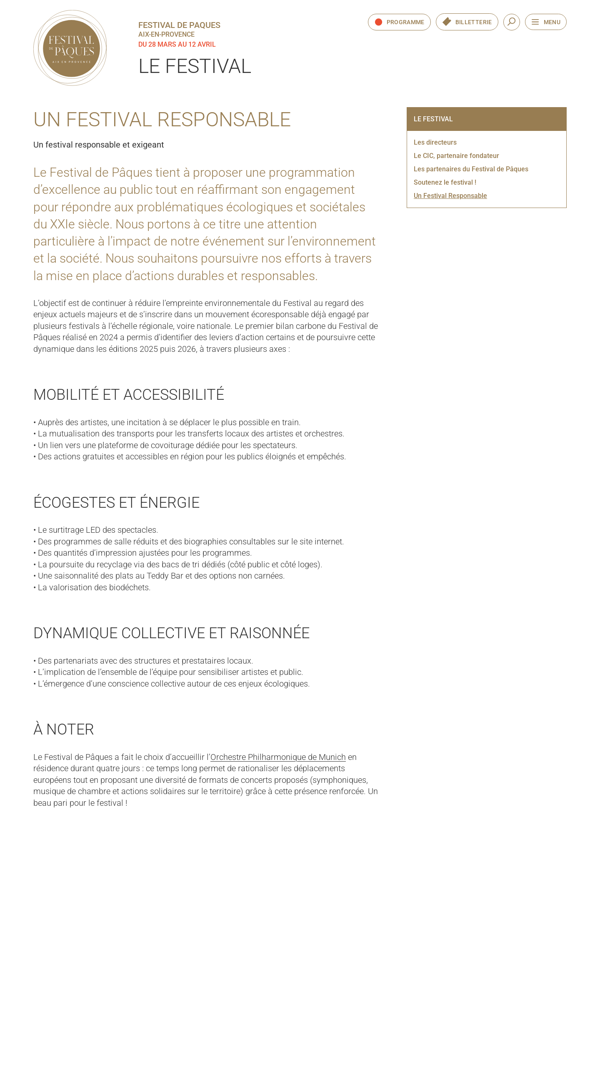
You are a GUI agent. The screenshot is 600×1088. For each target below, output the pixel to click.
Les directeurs (435, 142)
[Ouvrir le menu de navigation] (546, 22)
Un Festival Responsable (450, 196)
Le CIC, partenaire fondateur (456, 156)
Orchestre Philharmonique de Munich (278, 757)
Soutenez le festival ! (445, 182)
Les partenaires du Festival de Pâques (471, 169)
